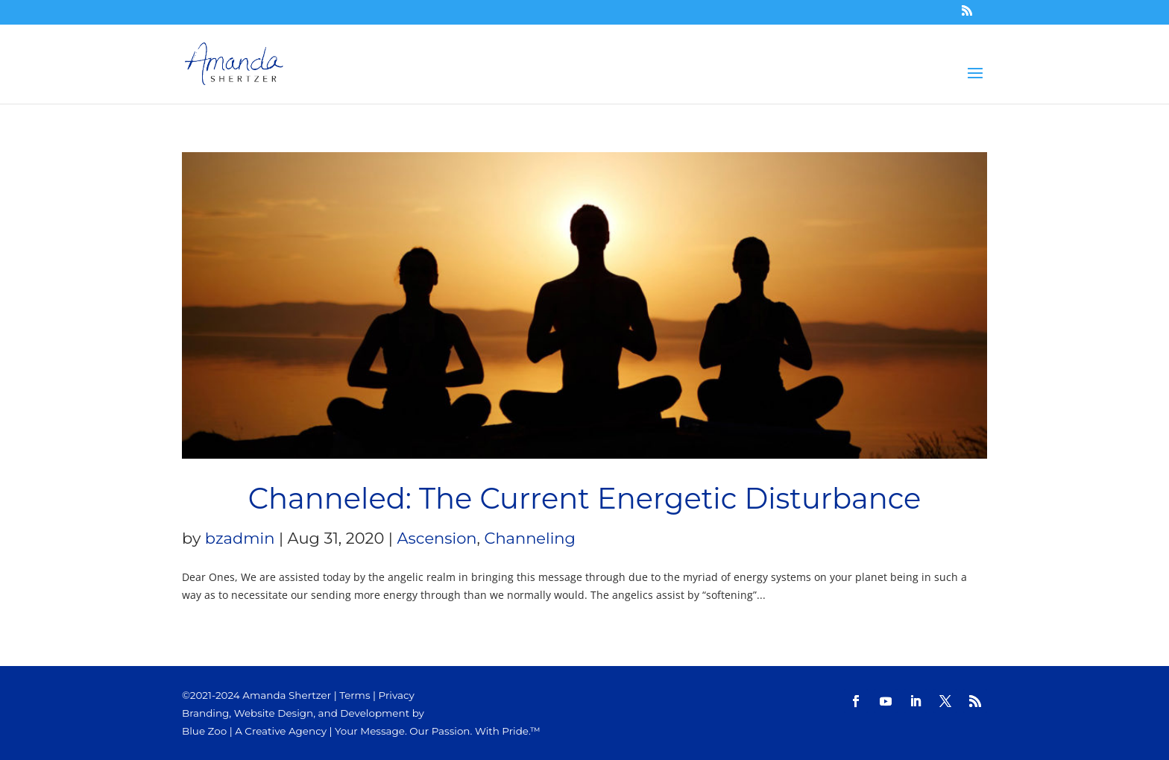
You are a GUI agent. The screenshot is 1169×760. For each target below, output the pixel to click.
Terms (354, 695)
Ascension (437, 538)
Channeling (530, 538)
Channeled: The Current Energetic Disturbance (584, 498)
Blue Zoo (204, 731)
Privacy (397, 695)
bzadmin (240, 538)
